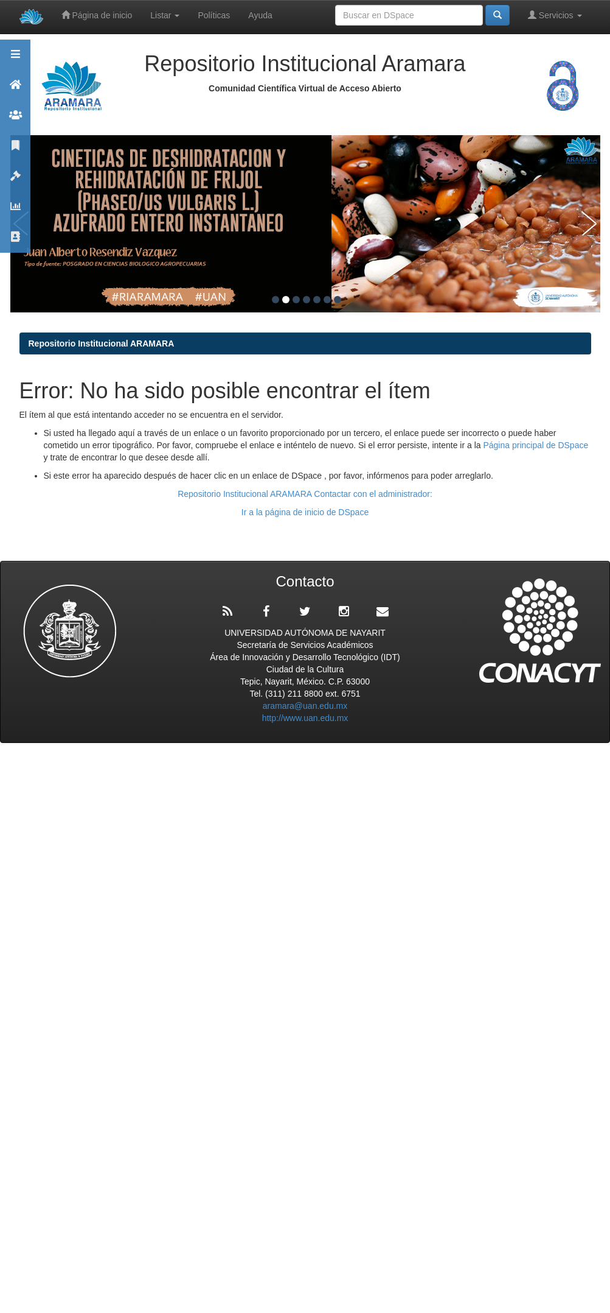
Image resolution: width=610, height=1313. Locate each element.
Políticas (214, 15)
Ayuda (260, 15)
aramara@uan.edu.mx (305, 706)
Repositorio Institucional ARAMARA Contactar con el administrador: (305, 494)
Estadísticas (15, 211)
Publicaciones (15, 150)
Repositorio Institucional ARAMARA (102, 343)
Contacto (15, 242)
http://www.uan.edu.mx (305, 718)
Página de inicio (97, 15)
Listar (164, 15)
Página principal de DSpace (535, 445)
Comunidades (15, 120)
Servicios (555, 15)
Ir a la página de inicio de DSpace (305, 512)
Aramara (15, 89)
